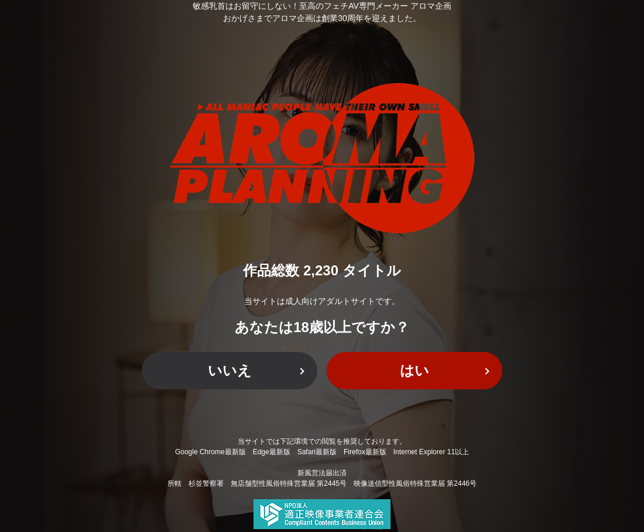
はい (414, 370)
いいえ (230, 370)
